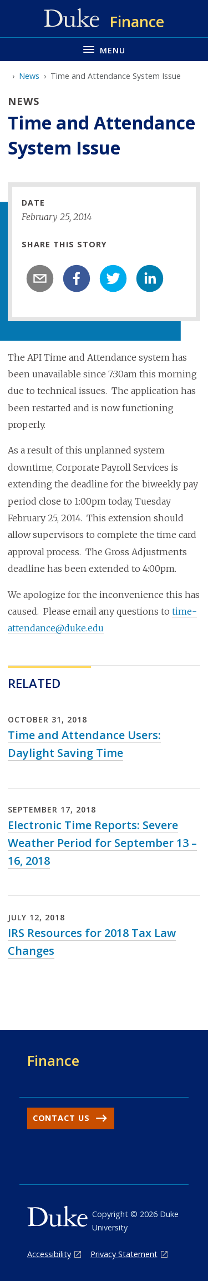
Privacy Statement (124, 1254)
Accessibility (49, 1254)
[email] (40, 278)
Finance (53, 1060)
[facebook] (76, 278)
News (29, 76)
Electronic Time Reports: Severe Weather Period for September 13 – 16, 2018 (102, 843)
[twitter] (113, 278)
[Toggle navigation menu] (104, 49)
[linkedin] (150, 278)
